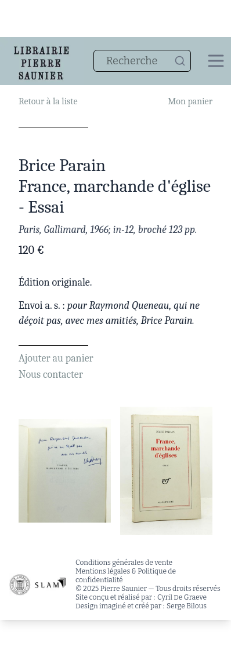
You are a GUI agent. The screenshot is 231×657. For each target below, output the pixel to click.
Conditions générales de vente (123, 563)
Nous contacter (51, 374)
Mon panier (190, 101)
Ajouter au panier (56, 358)
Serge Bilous (187, 606)
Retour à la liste (48, 101)
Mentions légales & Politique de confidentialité (125, 575)
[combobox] (142, 60)
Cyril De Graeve (182, 597)
